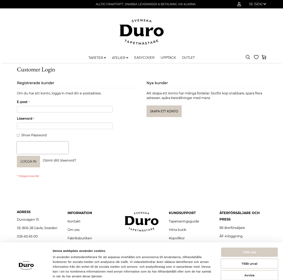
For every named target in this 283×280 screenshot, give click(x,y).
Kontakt (74, 221)
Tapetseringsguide (184, 221)
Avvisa (249, 254)
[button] (257, 4)
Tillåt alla (249, 231)
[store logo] (141, 31)
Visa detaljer (218, 272)
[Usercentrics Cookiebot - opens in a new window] (26, 272)
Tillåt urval (249, 243)
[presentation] (42, 148)
